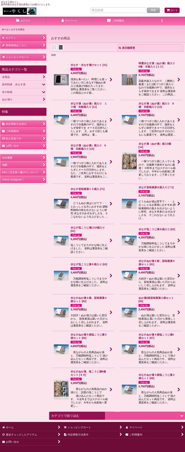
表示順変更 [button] (127, 47)
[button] (162, 21)
